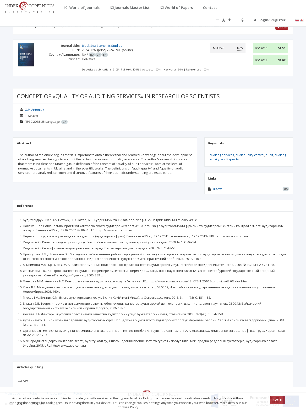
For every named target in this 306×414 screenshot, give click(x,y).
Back (282, 26)
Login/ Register (269, 19)
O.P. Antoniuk (34, 109)
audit (269, 155)
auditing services (221, 155)
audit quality (230, 159)
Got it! (277, 400)
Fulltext (217, 189)
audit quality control (249, 155)
